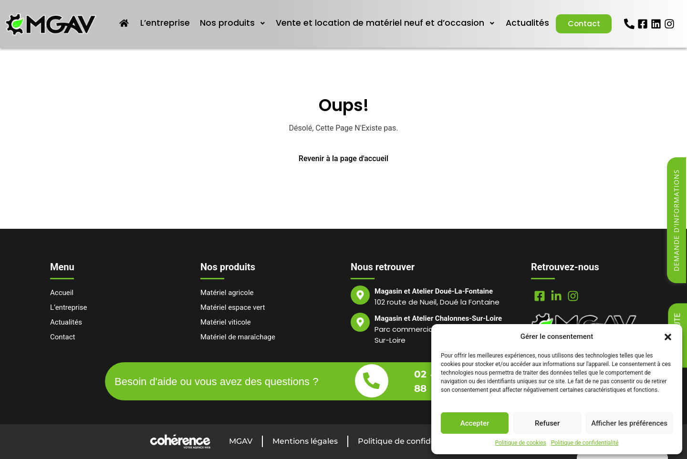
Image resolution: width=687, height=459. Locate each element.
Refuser (547, 423)
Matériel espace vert (232, 307)
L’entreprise (165, 23)
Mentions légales (305, 441)
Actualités (526, 23)
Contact (583, 23)
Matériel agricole (227, 292)
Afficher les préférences (629, 423)
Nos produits (233, 23)
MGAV (240, 441)
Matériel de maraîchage (237, 337)
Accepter (474, 423)
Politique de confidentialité (585, 442)
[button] (668, 336)
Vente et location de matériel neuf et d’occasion (385, 23)
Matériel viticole (225, 322)
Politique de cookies (520, 442)
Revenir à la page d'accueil (343, 158)
